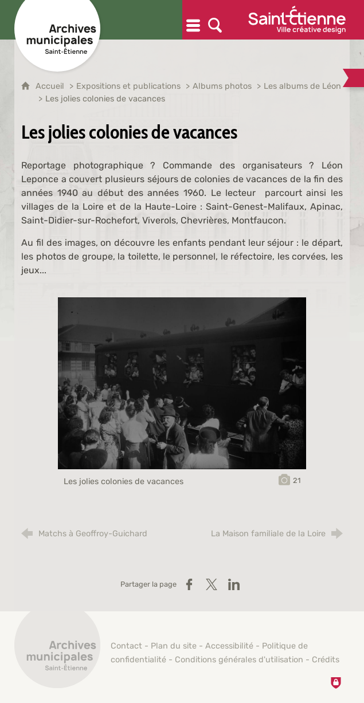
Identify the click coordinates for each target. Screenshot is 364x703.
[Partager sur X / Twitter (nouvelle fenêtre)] (211, 584)
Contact (126, 646)
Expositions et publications (128, 86)
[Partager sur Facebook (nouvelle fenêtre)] (189, 584)
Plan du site (174, 646)
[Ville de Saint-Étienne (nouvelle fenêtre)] (297, 20)
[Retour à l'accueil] (57, 651)
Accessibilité (229, 646)
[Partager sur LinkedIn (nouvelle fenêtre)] (234, 584)
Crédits (325, 660)
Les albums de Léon (302, 86)
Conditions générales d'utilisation (239, 660)
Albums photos (222, 86)
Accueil (51, 86)
